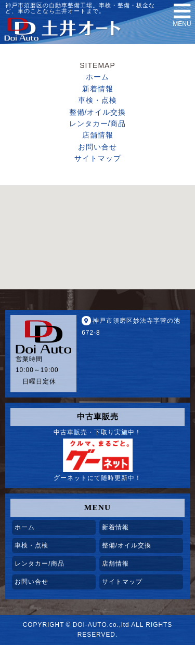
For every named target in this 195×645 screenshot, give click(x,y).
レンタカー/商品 (97, 123)
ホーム (97, 77)
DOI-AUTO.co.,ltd (101, 624)
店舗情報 (97, 135)
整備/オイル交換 (97, 112)
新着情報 (97, 89)
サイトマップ (97, 158)
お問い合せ (97, 147)
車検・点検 (97, 100)
